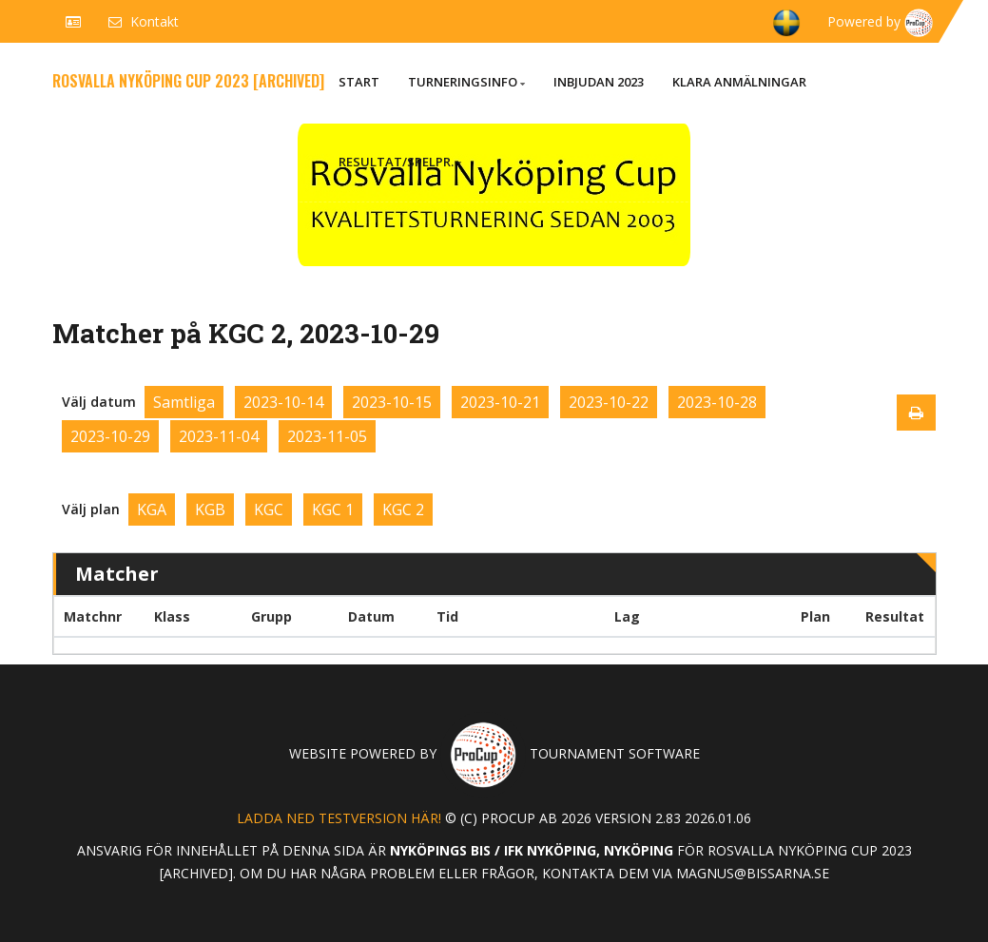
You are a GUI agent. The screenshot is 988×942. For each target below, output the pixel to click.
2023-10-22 (609, 402)
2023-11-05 (327, 436)
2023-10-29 (110, 436)
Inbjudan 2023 (598, 81)
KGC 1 (333, 509)
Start (359, 81)
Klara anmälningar (739, 81)
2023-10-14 (283, 402)
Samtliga (184, 402)
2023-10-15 (392, 402)
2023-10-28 (717, 402)
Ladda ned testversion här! (339, 818)
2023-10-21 (500, 402)
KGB (210, 509)
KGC (268, 509)
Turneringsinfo (466, 81)
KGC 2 (403, 509)
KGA (151, 509)
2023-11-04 (219, 436)
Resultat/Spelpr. (400, 161)
